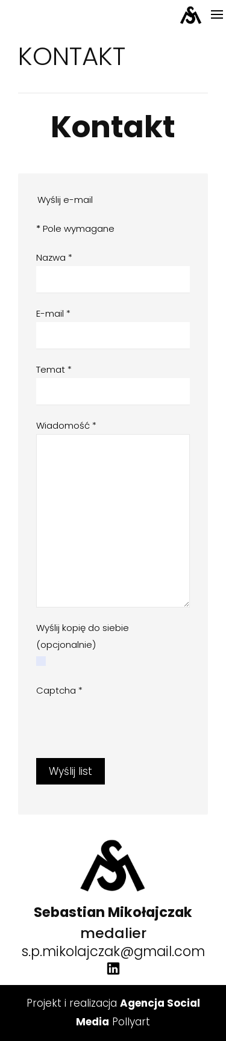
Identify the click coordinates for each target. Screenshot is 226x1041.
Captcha (59, 690)
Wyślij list (70, 771)
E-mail (53, 313)
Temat (54, 369)
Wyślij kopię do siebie (82, 627)
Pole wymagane (75, 228)
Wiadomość (66, 425)
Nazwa (54, 257)
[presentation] (127, 722)
